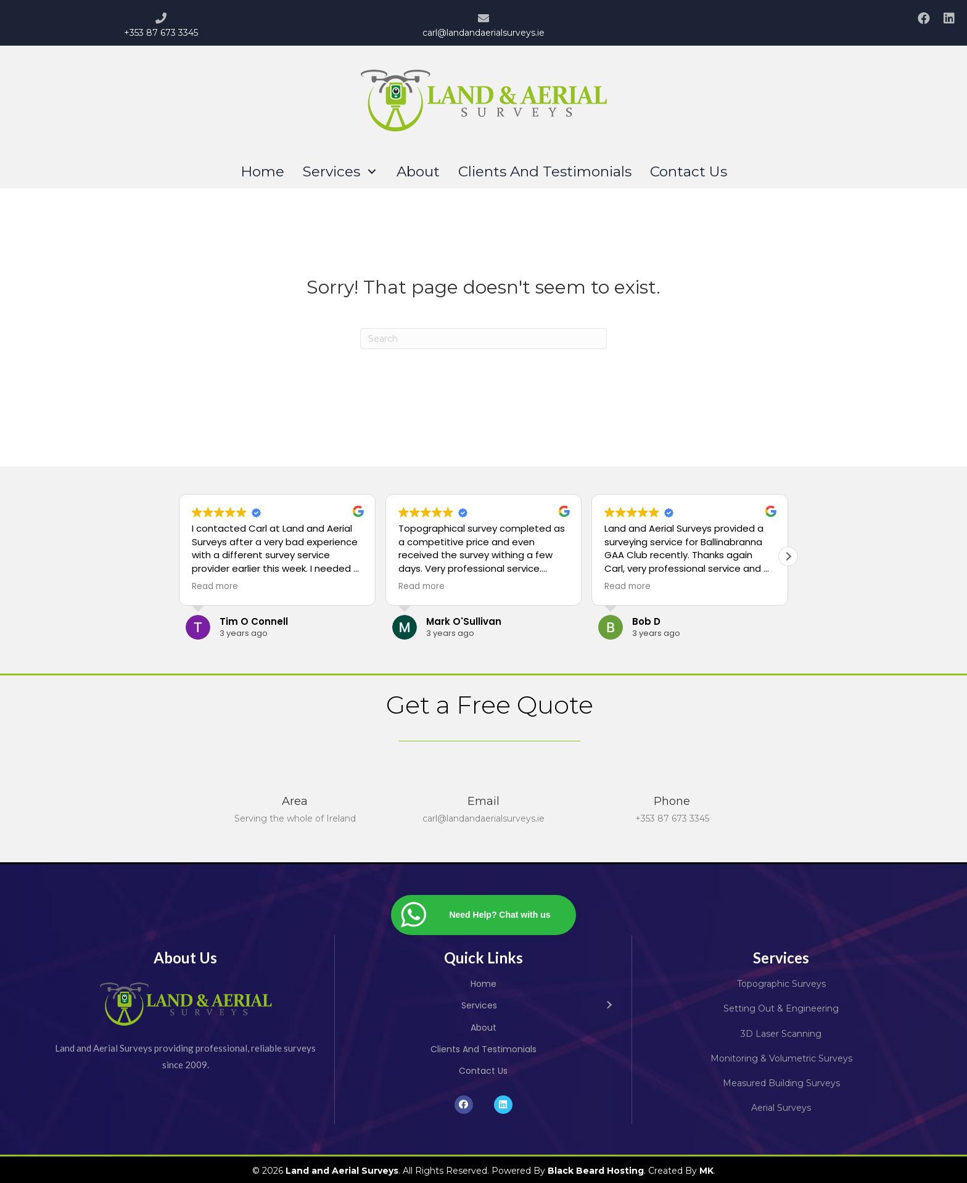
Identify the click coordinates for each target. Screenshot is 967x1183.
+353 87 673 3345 (161, 32)
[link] (262, 171)
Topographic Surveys (781, 983)
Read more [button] (215, 586)
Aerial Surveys (781, 1107)
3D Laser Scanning (781, 1033)
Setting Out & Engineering (781, 1008)
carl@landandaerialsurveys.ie (483, 32)
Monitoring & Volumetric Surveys (781, 1058)
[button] (923, 17)
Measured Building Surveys (781, 1083)
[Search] (483, 338)
